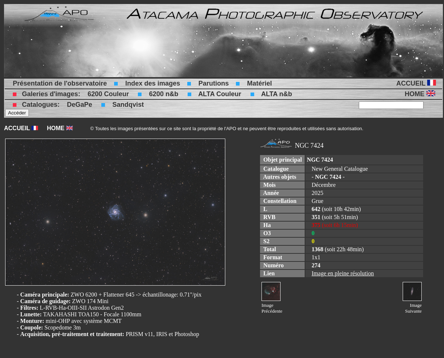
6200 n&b (163, 94)
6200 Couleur (108, 94)
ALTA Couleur (219, 94)
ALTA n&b (276, 94)
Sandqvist (128, 104)
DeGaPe (79, 104)
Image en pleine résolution (343, 273)
